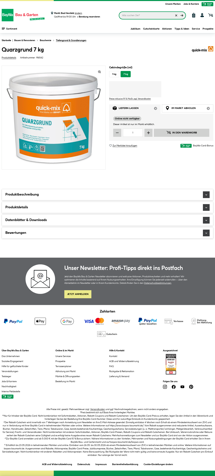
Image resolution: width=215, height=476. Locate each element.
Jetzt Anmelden (78, 294)
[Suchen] (182, 15)
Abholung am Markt (65, 371)
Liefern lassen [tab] (137, 109)
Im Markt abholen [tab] (189, 109)
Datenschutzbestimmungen (157, 283)
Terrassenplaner (63, 366)
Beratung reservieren (88, 17)
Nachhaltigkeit (9, 387)
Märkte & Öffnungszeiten (67, 376)
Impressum (101, 463)
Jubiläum (135, 29)
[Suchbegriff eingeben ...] (152, 15)
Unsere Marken (173, 4)
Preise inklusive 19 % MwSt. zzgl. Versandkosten (130, 99)
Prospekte (208, 29)
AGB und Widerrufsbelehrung (124, 361)
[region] (54, 118)
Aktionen (167, 29)
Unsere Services (63, 356)
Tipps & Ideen (182, 29)
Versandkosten (97, 409)
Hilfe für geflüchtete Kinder (15, 366)
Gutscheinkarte (151, 29)
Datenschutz (83, 463)
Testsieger (6, 376)
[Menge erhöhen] (148, 133)
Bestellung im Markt (65, 381)
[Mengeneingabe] (133, 133)
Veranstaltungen (10, 371)
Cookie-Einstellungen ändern (158, 463)
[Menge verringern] (117, 133)
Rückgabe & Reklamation (121, 371)
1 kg (114, 74)
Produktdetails (9, 58)
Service (196, 29)
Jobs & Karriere (191, 4)
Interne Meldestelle (11, 392)
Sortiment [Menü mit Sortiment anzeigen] (9, 28)
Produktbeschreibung (107, 194)
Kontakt (113, 356)
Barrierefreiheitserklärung (125, 463)
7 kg (125, 74)
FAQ (111, 366)
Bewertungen (107, 233)
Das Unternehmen (11, 356)
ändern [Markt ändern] (78, 13)
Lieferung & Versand (119, 376)
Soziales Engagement (12, 361)
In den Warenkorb (181, 132)
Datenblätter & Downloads (107, 220)
